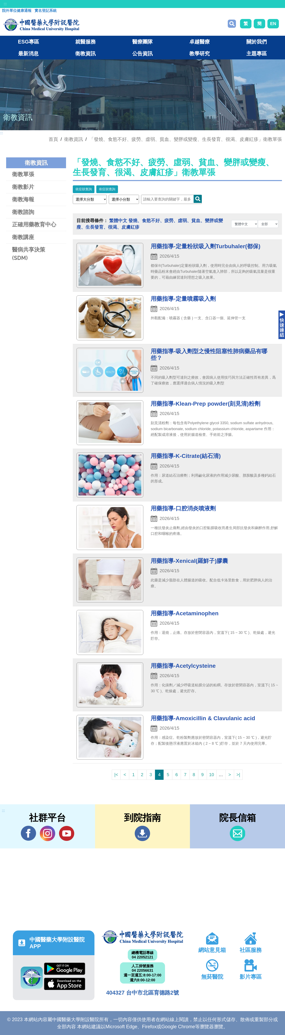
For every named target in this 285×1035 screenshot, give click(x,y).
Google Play (64, 969)
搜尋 (232, 24)
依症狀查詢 (83, 189)
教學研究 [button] (199, 53)
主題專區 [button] (256, 53)
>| (238, 774)
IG (47, 833)
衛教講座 (23, 237)
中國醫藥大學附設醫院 (142, 937)
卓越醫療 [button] (199, 42)
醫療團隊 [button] (142, 42)
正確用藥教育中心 (34, 224)
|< (116, 774)
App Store (64, 984)
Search (198, 199)
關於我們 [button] (256, 42)
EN (273, 23)
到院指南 (142, 833)
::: (5, 4)
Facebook (28, 833)
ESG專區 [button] (28, 42)
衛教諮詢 (23, 212)
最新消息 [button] (28, 53)
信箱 (237, 833)
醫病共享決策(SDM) (28, 253)
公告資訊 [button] (142, 53)
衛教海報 (23, 199)
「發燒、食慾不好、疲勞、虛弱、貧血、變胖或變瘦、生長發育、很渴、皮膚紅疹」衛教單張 (185, 139)
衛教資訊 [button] (85, 53)
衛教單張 (23, 174)
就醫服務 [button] (85, 42)
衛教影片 (23, 187)
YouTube (66, 833)
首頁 (53, 139)
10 (211, 774)
